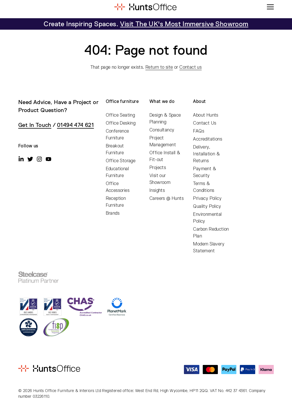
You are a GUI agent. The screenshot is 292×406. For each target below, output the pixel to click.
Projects (157, 167)
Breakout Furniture (115, 149)
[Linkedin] (21, 159)
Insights (157, 190)
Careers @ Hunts (166, 198)
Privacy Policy (207, 198)
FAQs (198, 131)
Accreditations (207, 139)
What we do (162, 101)
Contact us (190, 67)
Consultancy (161, 130)
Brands (112, 213)
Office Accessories (117, 187)
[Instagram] (39, 159)
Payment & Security (204, 172)
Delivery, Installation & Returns (206, 154)
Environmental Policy (207, 218)
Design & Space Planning (165, 119)
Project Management (162, 141)
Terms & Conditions (203, 187)
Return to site (159, 67)
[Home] (145, 6)
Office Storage (121, 160)
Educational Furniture (117, 172)
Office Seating (120, 115)
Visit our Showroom (160, 179)
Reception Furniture (116, 202)
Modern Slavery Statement (208, 247)
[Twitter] (30, 159)
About (199, 101)
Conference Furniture (117, 135)
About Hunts (205, 115)
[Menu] (270, 6)
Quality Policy (207, 206)
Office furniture (122, 101)
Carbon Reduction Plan (211, 233)
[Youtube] (48, 159)
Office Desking (121, 123)
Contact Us (204, 123)
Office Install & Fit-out (164, 156)
